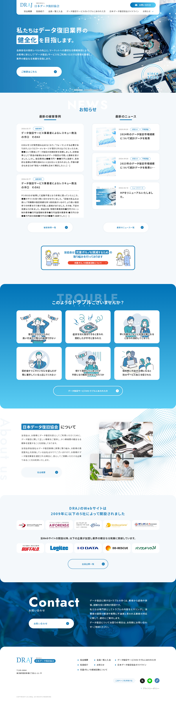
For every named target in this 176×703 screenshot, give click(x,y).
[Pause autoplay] (158, 88)
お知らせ (100, 664)
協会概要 (84, 659)
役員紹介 (84, 664)
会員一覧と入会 (104, 659)
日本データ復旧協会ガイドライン (131, 664)
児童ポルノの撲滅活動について (94, 669)
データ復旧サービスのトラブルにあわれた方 (136, 659)
